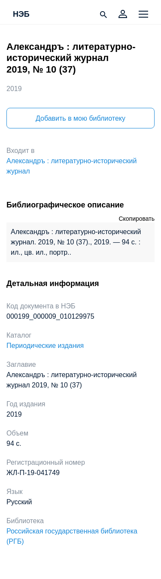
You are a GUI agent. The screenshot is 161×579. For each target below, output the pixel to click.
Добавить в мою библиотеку (80, 118)
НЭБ (21, 14)
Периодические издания (45, 345)
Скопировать (136, 218)
